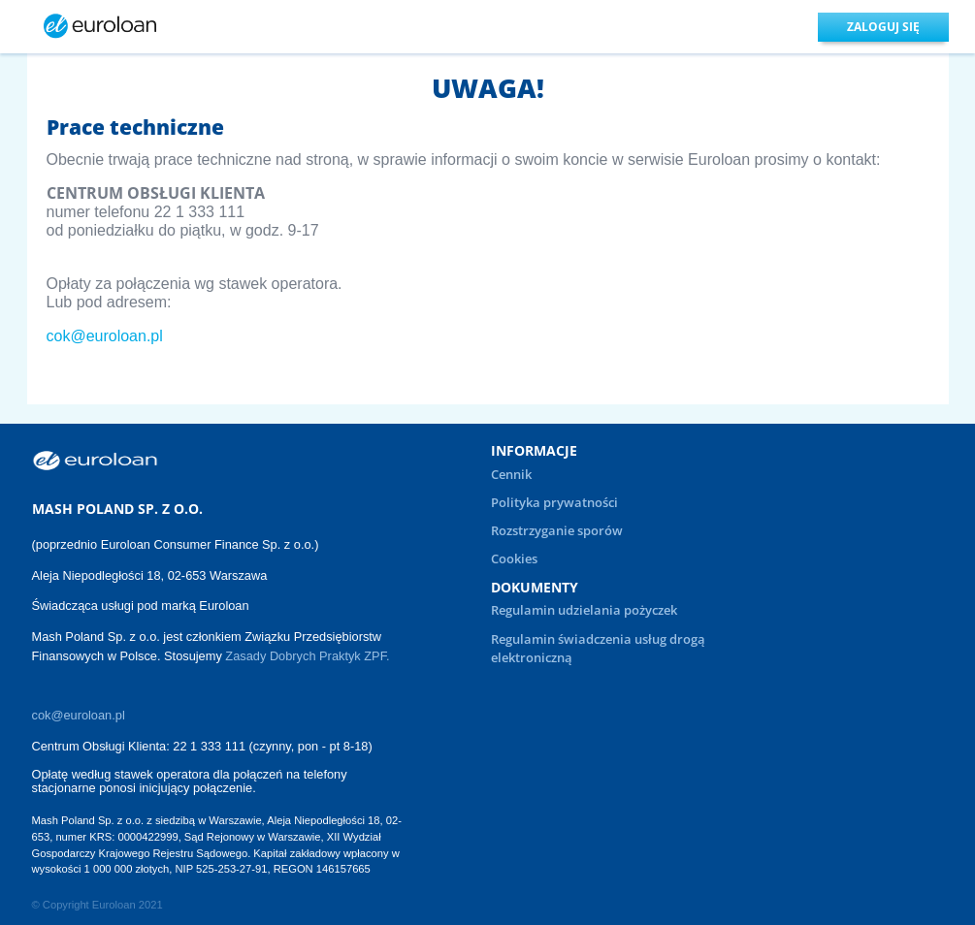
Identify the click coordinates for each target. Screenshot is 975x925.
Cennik (511, 474)
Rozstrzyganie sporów (557, 530)
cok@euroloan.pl (105, 336)
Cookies (514, 558)
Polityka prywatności (554, 502)
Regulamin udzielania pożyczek (584, 610)
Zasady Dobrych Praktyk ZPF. (309, 656)
